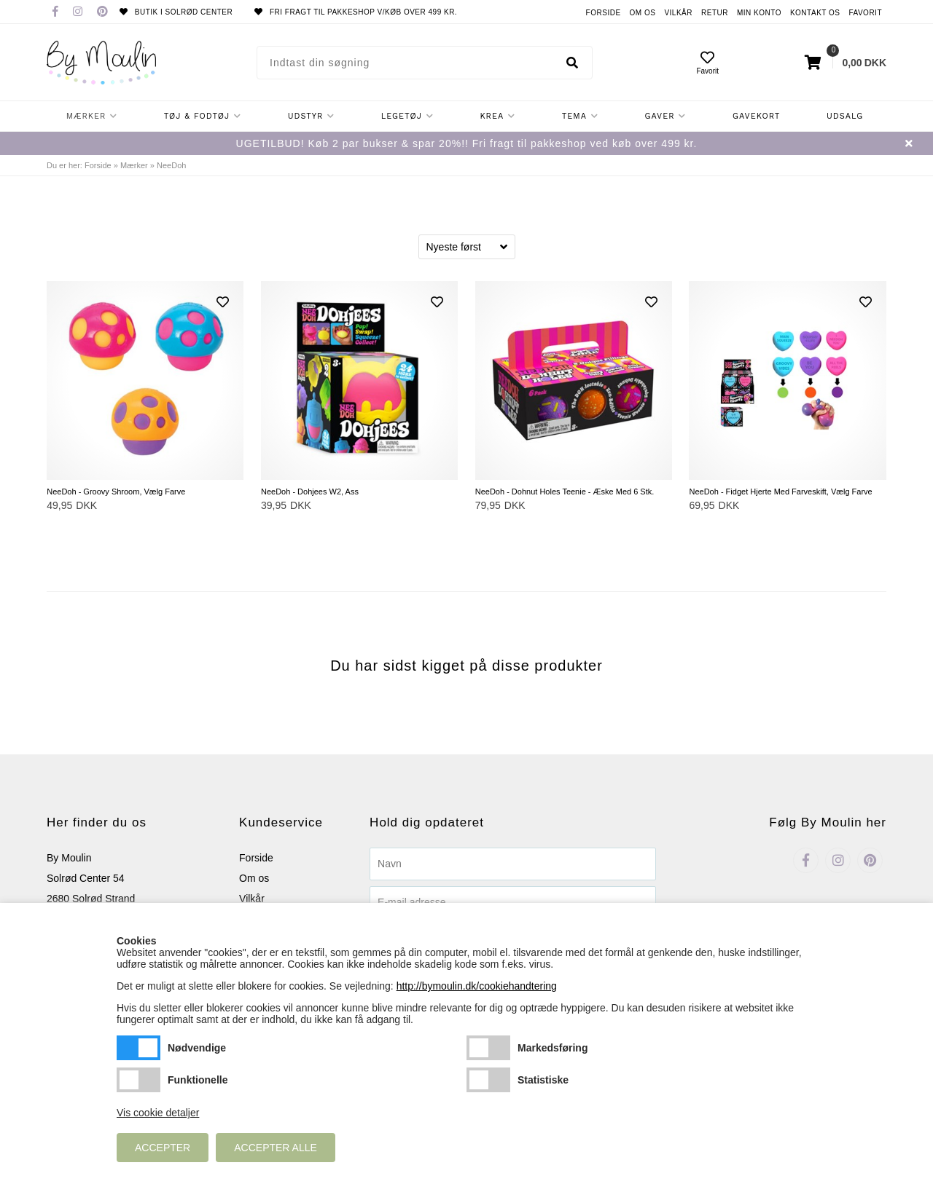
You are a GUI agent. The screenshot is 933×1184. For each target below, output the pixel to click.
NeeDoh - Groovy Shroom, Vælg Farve (116, 491)
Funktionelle (138, 1079)
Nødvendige (138, 1047)
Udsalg (845, 116)
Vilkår (678, 13)
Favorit (865, 13)
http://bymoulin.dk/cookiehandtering (477, 986)
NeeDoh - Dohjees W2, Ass (310, 491)
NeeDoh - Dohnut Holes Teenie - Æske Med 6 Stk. (565, 491)
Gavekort (757, 116)
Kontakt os (815, 13)
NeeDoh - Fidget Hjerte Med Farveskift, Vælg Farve (780, 491)
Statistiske (488, 1079)
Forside (603, 13)
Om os (643, 13)
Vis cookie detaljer (158, 1112)
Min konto (759, 13)
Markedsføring (488, 1047)
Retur (714, 13)
